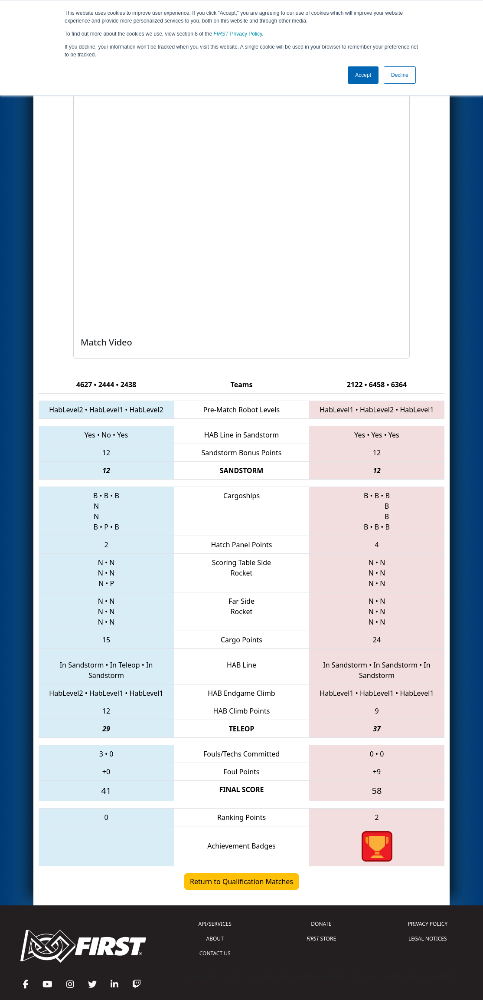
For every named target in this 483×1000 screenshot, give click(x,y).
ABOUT (215, 938)
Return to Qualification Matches (241, 881)
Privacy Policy (238, 34)
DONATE (321, 924)
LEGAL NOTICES (427, 938)
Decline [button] (399, 75)
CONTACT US (215, 953)
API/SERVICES (215, 924)
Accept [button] (363, 75)
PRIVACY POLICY (427, 924)
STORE (321, 938)
